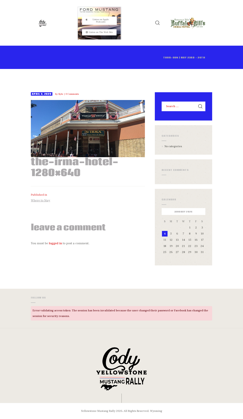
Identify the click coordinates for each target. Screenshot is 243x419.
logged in (55, 243)
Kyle (61, 94)
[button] (99, 20)
